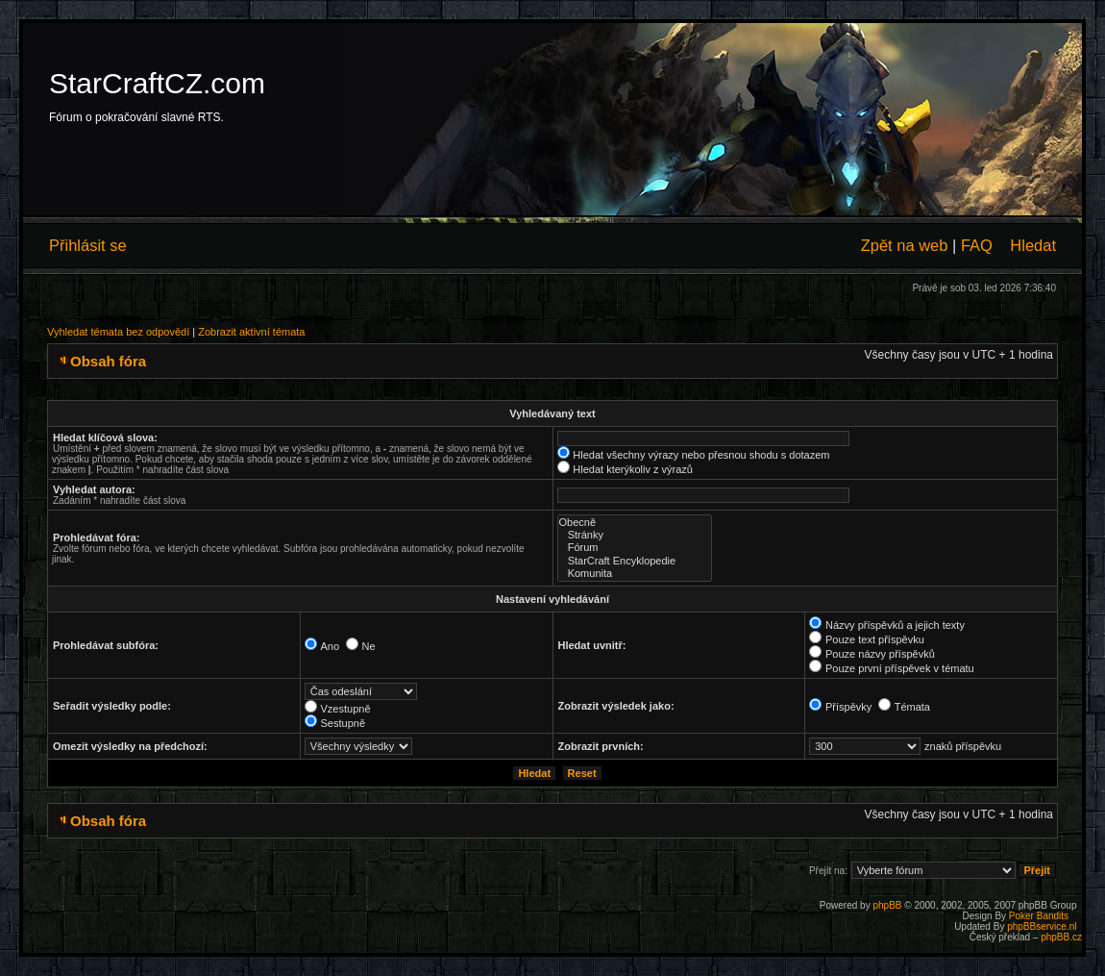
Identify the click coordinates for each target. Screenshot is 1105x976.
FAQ (977, 245)
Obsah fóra (108, 361)
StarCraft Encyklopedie (635, 561)
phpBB (886, 905)
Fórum (635, 547)
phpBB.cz (1061, 937)
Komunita (635, 573)
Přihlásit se (88, 245)
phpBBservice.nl (1041, 926)
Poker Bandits (1038, 916)
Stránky (635, 535)
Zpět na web (904, 245)
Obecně (635, 522)
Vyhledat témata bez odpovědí (118, 332)
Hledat (1033, 245)
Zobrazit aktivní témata (251, 332)
